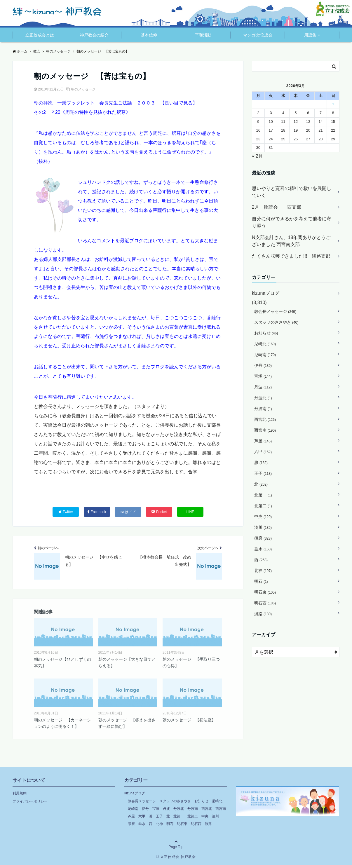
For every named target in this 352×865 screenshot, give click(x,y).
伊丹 (263, 365)
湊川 (263, 527)
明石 (261, 581)
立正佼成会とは (39, 35)
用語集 (310, 35)
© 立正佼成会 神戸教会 (176, 857)
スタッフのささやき (276, 322)
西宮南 (265, 430)
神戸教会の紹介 (94, 35)
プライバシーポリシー (30, 801)
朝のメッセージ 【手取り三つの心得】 (191, 662)
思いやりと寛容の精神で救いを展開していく (291, 192)
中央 (263, 516)
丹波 (263, 387)
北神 (263, 570)
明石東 (265, 592)
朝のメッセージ (83, 89)
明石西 (265, 603)
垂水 (263, 549)
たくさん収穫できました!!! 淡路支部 (291, 256)
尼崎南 (265, 354)
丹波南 (263, 408)
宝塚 (263, 376)
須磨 (263, 538)
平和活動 (203, 35)
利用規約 (20, 793)
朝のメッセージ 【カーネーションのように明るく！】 (62, 723)
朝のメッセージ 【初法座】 (189, 720)
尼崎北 (265, 343)
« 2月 (257, 156)
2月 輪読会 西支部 (276, 207)
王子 (263, 473)
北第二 (263, 505)
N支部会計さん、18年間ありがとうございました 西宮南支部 (291, 241)
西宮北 (265, 419)
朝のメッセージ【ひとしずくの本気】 (62, 662)
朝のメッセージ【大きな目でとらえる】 (127, 662)
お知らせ (266, 333)
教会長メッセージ (275, 311)
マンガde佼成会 (257, 35)
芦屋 (263, 441)
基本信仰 (149, 35)
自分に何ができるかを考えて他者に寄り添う (291, 222)
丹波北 (263, 397)
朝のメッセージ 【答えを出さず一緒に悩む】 (127, 723)
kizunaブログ (265, 293)
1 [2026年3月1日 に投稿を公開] (333, 104)
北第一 (263, 495)
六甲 (263, 451)
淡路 (263, 613)
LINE (190, 512)
